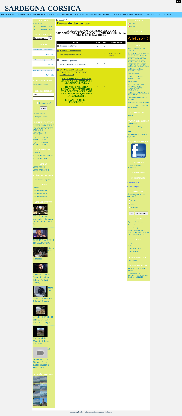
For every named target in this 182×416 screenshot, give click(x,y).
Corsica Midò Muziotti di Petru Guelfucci (41, 341)
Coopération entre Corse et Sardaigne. (137, 98)
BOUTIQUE (79, 15)
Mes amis (36, 153)
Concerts (36, 188)
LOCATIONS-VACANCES (43, 122)
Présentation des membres (137, 225)
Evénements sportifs (40, 191)
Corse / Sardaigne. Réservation (134, 166)
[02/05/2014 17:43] (115, 53)
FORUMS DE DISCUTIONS (122, 15)
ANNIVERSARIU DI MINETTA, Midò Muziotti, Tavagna (43, 320)
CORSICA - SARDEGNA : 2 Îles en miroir (138, 94)
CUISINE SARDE (134, 249)
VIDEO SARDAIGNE (41, 170)
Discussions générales (136, 228)
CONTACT (161, 15)
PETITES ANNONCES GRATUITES (31, 15)
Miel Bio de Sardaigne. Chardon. (42, 70)
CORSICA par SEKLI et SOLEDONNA (43, 241)
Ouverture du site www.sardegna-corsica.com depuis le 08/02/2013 (138, 275)
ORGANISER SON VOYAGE (40, 134)
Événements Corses (40, 194)
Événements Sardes (40, 197)
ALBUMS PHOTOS (93, 15)
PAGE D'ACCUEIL (8, 15)
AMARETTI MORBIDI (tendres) (136, 269)
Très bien (133, 207)
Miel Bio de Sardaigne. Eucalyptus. (43, 60)
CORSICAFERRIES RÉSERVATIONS (40, 143)
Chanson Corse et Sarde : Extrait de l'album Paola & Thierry (41, 278)
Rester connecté (45, 103)
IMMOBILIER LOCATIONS (43, 125)
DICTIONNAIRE (138, 178)
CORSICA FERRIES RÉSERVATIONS (40, 138)
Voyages (131, 243)
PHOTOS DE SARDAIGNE (43, 156)
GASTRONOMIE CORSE (42, 29)
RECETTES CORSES (137, 58)
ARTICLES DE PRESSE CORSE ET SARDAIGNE (138, 65)
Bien (131, 204)
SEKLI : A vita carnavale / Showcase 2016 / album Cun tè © (43, 220)
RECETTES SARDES (137, 61)
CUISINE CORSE (134, 252)
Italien (131, 26)
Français (132, 23)
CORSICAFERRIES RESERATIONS (135, 77)
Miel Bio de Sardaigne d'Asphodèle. (43, 49)
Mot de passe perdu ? (40, 117)
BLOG (169, 15)
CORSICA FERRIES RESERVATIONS (135, 70)
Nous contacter (133, 74)
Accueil (130, 116)
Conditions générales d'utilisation (80, 412)
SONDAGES (140, 15)
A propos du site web (135, 222)
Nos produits (37, 23)
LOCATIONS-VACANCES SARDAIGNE (43, 129)
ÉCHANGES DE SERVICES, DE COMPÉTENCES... (138, 54)
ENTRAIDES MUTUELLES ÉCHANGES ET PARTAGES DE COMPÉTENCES (138, 232)
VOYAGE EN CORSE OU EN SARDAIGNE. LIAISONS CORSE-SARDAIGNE (137, 87)
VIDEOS (106, 15)
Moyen (132, 200)
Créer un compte (39, 114)
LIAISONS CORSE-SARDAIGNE (59, 15)
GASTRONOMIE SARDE (42, 26)
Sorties (130, 246)
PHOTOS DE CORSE (41, 159)
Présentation (132, 81)
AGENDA (150, 15)
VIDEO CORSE (39, 167)
